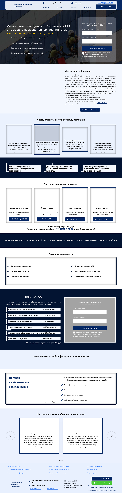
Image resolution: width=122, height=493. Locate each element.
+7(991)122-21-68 (102, 103)
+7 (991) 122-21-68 (105, 3)
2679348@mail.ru (52, 489)
